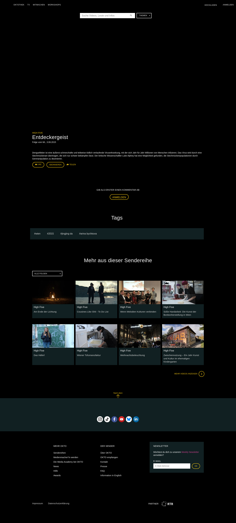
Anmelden (119, 196)
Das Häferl (39, 354)
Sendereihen (59, 448)
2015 (51, 233)
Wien (38, 233)
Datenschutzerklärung (58, 499)
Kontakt (104, 457)
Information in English (110, 471)
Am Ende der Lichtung (44, 311)
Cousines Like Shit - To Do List (92, 311)
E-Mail (157, 457)
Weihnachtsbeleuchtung (131, 354)
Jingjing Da (67, 233)
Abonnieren (55, 164)
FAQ (102, 466)
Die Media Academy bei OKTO (68, 457)
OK (196, 462)
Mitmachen (40, 5)
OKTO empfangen (109, 453)
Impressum (37, 499)
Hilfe (55, 466)
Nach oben (118, 391)
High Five (37, 133)
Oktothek (19, 5)
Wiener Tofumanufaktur (88, 354)
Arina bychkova (89, 233)
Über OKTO (106, 448)
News (56, 462)
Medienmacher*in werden (65, 453)
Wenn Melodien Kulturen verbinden (137, 311)
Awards (57, 471)
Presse (103, 462)
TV (29, 5)
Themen (144, 15)
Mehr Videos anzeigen (189, 369)
